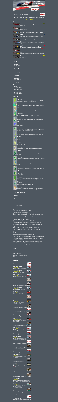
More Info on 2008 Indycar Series (17, 319)
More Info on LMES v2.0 (16, 355)
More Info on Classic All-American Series (18, 292)
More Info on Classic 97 (16, 337)
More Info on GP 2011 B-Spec (17, 271)
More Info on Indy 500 (16, 314)
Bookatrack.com (23, 391)
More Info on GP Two (16, 301)
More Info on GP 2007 (16, 351)
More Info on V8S (15, 364)
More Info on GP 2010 (16, 288)
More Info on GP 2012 (16, 267)
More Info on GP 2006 (16, 379)
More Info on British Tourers (16, 384)
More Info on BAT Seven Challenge (17, 390)
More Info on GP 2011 (16, 275)
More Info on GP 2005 (16, 328)
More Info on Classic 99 (16, 333)
